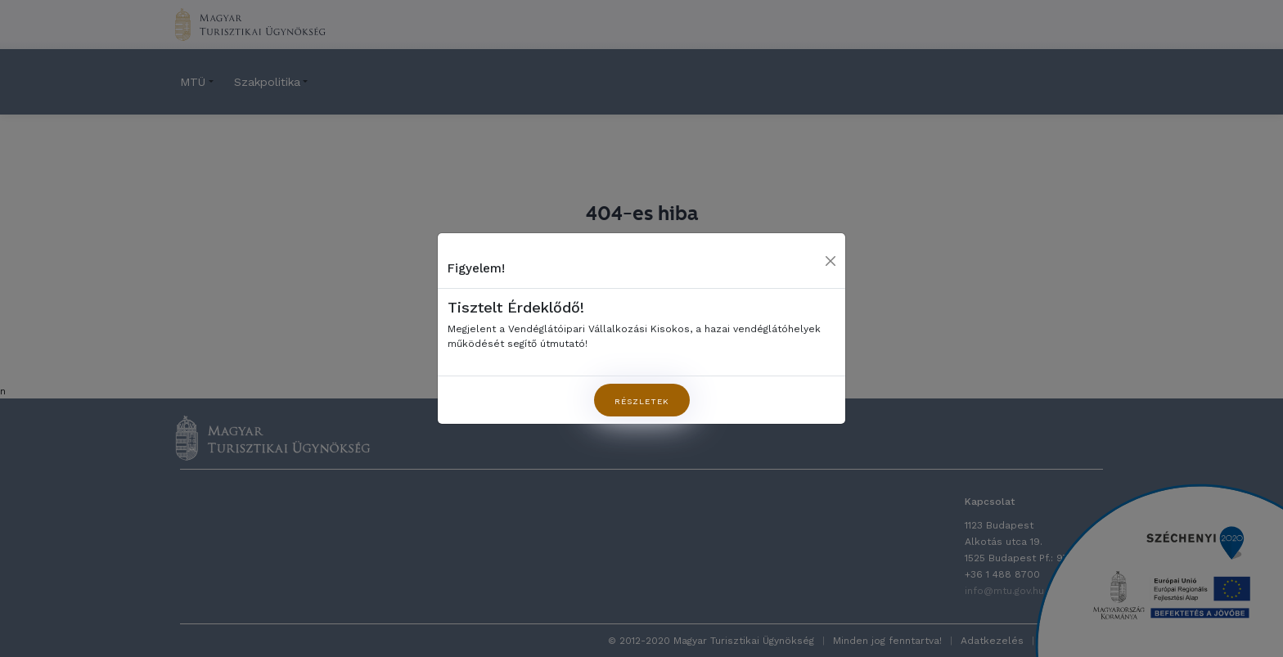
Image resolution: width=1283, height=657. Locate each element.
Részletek (641, 401)
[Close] (830, 261)
